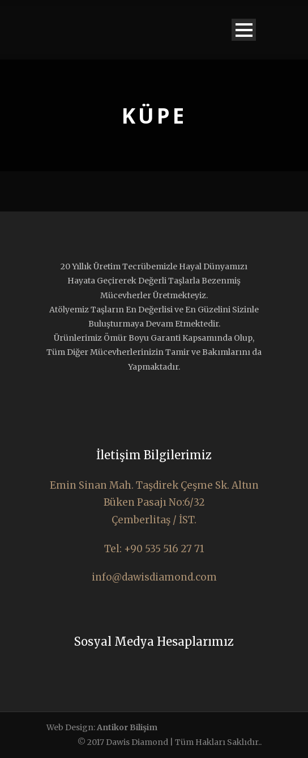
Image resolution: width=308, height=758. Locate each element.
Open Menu (244, 30)
